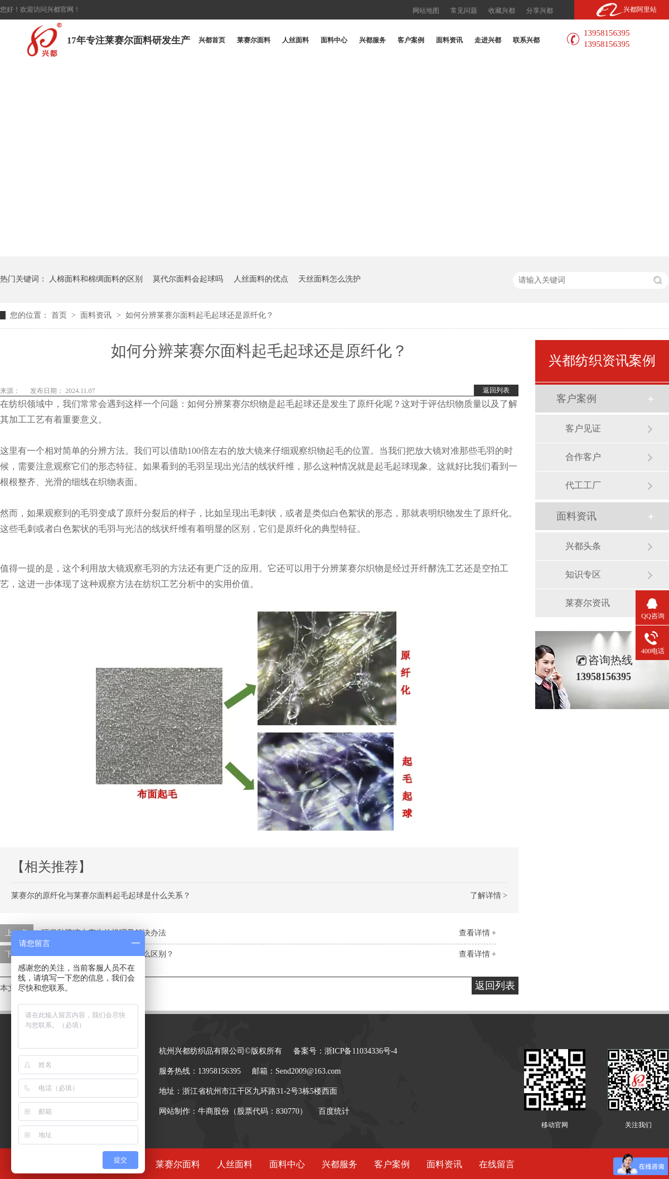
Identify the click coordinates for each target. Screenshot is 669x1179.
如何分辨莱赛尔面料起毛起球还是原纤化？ (199, 315)
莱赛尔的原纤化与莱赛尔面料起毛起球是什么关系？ (101, 895)
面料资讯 (449, 40)
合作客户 (583, 457)
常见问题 (463, 10)
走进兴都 (487, 40)
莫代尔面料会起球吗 (188, 279)
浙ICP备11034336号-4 (360, 1051)
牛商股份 (213, 1111)
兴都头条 (583, 546)
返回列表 (496, 390)
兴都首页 (211, 40)
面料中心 (334, 40)
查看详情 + (477, 933)
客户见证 (583, 428)
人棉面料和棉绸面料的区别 (96, 279)
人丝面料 (295, 40)
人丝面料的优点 (261, 279)
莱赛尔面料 (253, 40)
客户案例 (410, 40)
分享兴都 (539, 10)
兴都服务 (372, 40)
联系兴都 (526, 40)
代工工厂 (583, 485)
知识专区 (583, 574)
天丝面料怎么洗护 (329, 279)
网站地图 (426, 10)
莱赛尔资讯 (587, 603)
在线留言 (497, 1164)
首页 (60, 315)
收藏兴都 (501, 10)
